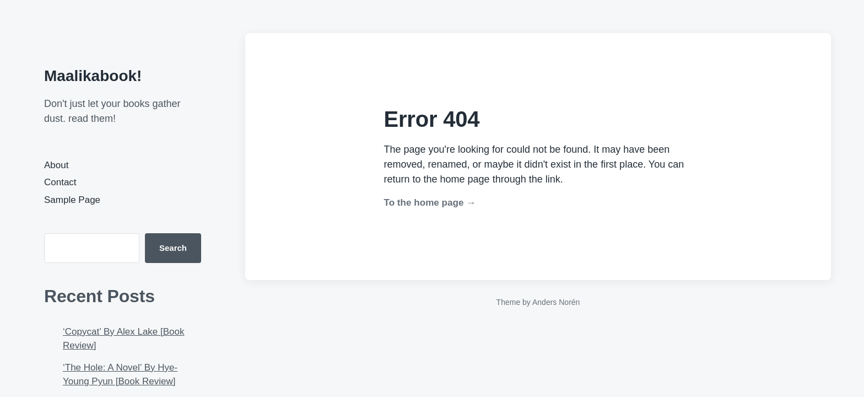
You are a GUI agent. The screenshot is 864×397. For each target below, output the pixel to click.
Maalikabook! (93, 75)
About (56, 165)
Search (173, 248)
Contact (60, 182)
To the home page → (430, 202)
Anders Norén (556, 302)
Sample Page (72, 200)
